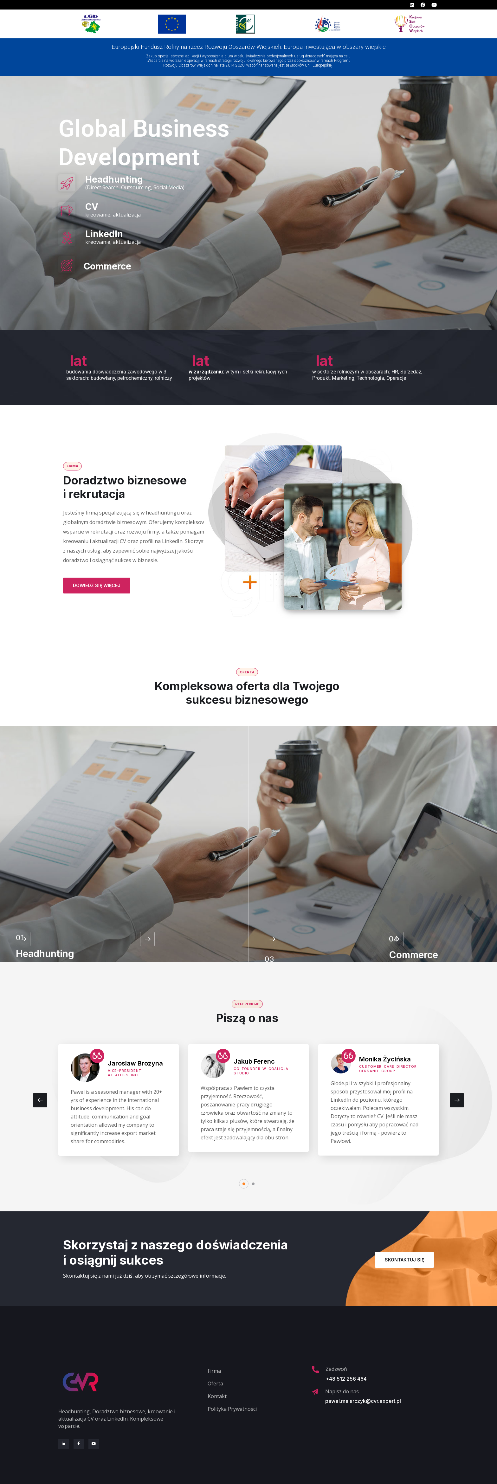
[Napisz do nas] (315, 1392)
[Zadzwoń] (315, 1369)
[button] (243, 1184)
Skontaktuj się (404, 1259)
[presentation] (40, 1100)
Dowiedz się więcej (96, 585)
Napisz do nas (342, 1391)
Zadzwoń (336, 1368)
